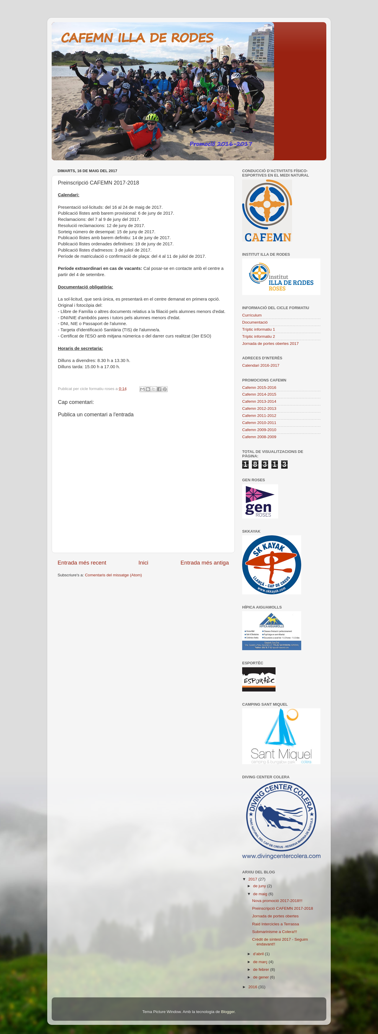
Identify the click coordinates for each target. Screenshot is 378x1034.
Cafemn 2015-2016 (259, 387)
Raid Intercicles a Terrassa (275, 924)
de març (261, 962)
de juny (260, 886)
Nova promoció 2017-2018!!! (277, 900)
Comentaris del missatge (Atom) (113, 575)
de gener (261, 977)
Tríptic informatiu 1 (258, 329)
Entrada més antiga (204, 563)
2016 (253, 987)
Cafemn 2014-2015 (259, 394)
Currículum (252, 315)
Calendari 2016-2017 (260, 365)
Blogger (227, 1011)
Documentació (255, 322)
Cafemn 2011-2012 (259, 415)
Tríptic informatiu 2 (258, 336)
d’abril (259, 954)
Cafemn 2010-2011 (259, 422)
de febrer (261, 969)
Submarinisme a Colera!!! (274, 931)
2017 (253, 879)
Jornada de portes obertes (275, 916)
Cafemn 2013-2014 (259, 401)
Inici (144, 563)
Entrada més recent (82, 563)
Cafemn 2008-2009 (259, 437)
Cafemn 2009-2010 (259, 430)
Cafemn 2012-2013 (259, 408)
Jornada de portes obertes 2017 (270, 343)
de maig (260, 894)
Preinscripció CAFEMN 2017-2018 (282, 908)
